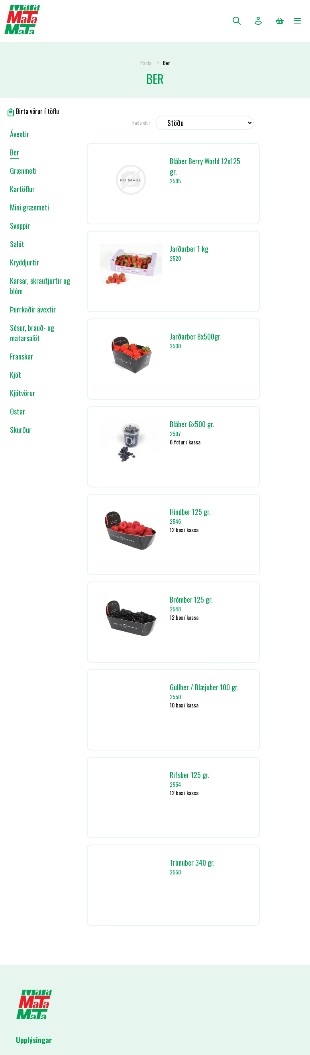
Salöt (17, 244)
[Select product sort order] (204, 123)
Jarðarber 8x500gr (195, 336)
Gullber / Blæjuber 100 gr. (204, 687)
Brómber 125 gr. (191, 599)
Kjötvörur (22, 393)
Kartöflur (22, 189)
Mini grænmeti (29, 207)
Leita (236, 21)
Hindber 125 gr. (190, 512)
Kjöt (15, 374)
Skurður (20, 429)
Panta (145, 62)
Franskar (21, 356)
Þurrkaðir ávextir (33, 309)
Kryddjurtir (24, 262)
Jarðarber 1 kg (189, 249)
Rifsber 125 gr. (190, 775)
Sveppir (20, 225)
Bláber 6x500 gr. (192, 424)
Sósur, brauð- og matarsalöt (32, 332)
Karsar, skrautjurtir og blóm (40, 285)
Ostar (17, 411)
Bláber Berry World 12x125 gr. (205, 166)
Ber (14, 152)
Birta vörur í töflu (33, 111)
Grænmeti (23, 170)
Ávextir (19, 134)
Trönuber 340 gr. (192, 862)
